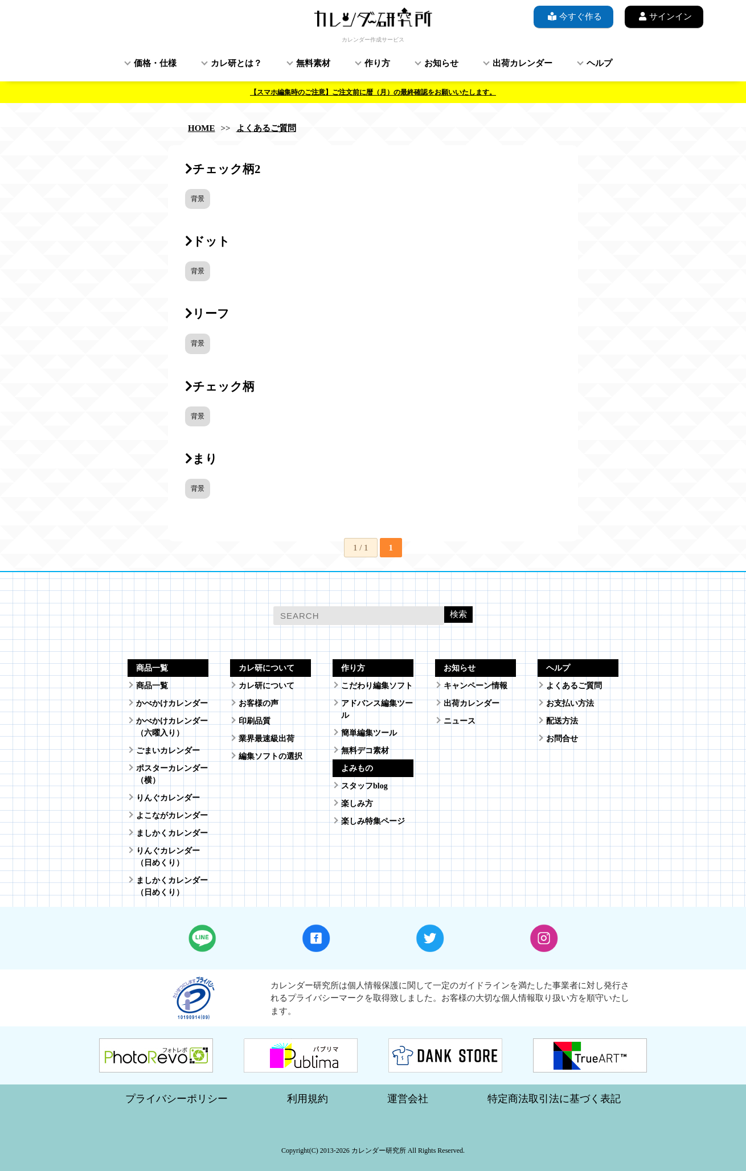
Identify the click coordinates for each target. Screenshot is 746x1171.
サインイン (664, 16)
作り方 (377, 63)
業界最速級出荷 (266, 738)
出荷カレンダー (522, 63)
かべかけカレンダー (172, 703)
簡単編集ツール (369, 733)
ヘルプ (599, 63)
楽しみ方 (357, 803)
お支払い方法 (570, 703)
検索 (458, 614)
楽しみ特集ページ (373, 821)
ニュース (460, 721)
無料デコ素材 (365, 750)
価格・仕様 (155, 63)
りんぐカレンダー (168, 798)
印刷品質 (254, 721)
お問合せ (562, 738)
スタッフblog (364, 786)
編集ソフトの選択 (270, 756)
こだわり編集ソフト (377, 685)
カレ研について (266, 685)
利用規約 (307, 1098)
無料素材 (313, 63)
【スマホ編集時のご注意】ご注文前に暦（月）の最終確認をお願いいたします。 (373, 92)
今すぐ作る (573, 16)
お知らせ (441, 63)
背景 (197, 199)
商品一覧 (152, 685)
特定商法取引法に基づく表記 (554, 1098)
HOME (201, 128)
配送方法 (562, 721)
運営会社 (407, 1098)
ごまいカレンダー (168, 750)
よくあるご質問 (266, 128)
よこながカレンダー (172, 815)
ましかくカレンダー (172, 833)
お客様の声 (258, 703)
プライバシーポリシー (176, 1098)
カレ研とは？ (236, 63)
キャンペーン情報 (475, 685)
